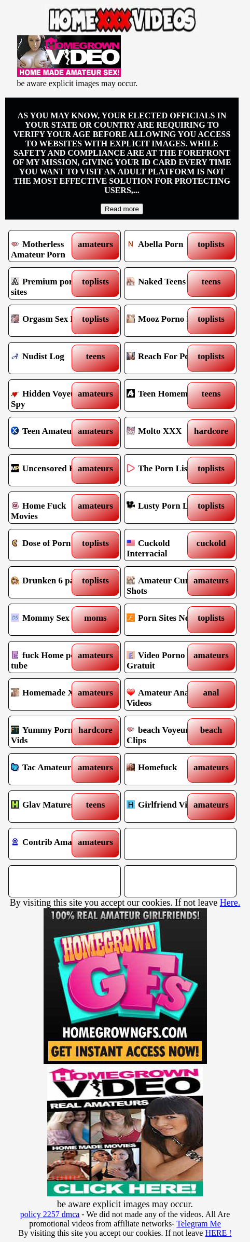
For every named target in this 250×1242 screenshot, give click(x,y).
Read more (122, 209)
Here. (230, 902)
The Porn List (167, 470)
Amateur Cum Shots (167, 582)
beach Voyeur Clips (167, 731)
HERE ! (218, 1233)
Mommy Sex (51, 619)
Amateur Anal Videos (167, 694)
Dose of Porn (51, 544)
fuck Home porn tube (51, 657)
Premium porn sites (51, 283)
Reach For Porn (167, 358)
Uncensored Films (51, 470)
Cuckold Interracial (167, 544)
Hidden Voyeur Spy (51, 395)
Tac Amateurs (51, 769)
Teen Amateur (51, 432)
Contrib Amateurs (51, 843)
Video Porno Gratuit (167, 657)
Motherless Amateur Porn (51, 246)
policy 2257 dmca (50, 1214)
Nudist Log (51, 358)
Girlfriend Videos (167, 806)
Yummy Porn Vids (51, 731)
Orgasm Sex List (51, 320)
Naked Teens (167, 283)
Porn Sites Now (167, 619)
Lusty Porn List (167, 507)
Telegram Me (198, 1223)
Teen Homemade (167, 395)
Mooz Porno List (167, 320)
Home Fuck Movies (51, 507)
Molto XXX (167, 432)
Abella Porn (167, 246)
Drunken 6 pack (51, 582)
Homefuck (167, 769)
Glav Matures (51, 806)
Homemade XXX (51, 694)
